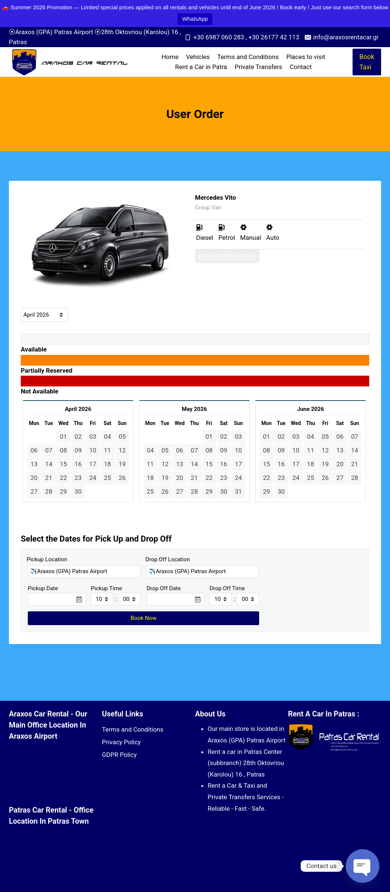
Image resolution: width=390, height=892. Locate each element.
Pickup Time (106, 588)
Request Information (227, 256)
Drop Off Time (227, 588)
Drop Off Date (163, 588)
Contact (300, 67)
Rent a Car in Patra (201, 67)
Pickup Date (43, 588)
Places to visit (305, 57)
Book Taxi (366, 62)
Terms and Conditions (248, 57)
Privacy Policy (121, 742)
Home (170, 57)
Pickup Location (47, 559)
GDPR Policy (119, 754)
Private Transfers (258, 67)
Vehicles (198, 57)
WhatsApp (195, 19)
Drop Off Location (167, 559)
